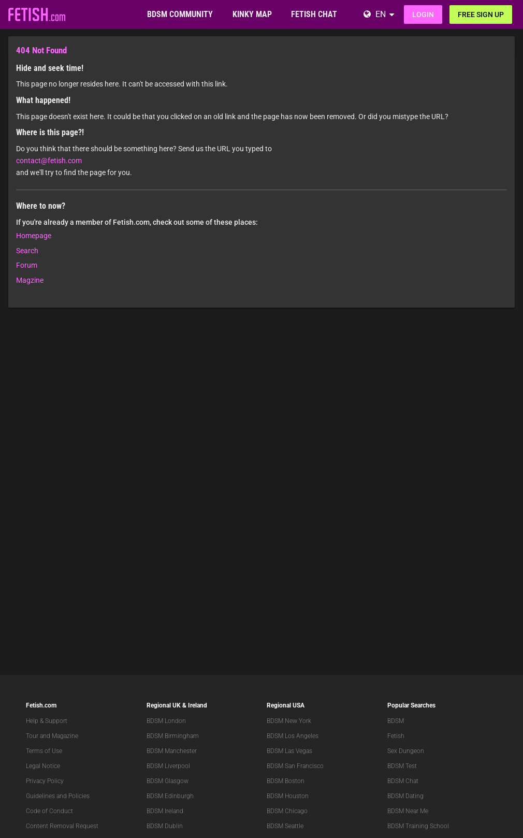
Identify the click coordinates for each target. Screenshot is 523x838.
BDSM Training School (418, 826)
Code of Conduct (49, 811)
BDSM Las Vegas (289, 751)
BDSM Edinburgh (170, 796)
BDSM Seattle (285, 826)
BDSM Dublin (165, 826)
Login (423, 14)
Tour (32, 736)
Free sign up (481, 14)
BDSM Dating (405, 796)
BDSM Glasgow (167, 781)
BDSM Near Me (407, 811)
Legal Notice (43, 766)
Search (27, 251)
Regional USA (285, 705)
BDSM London (166, 721)
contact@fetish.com (49, 160)
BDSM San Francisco (295, 766)
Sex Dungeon (405, 751)
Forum (26, 265)
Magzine (29, 280)
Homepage (33, 236)
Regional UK (164, 705)
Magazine (65, 736)
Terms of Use (44, 751)
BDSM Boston (285, 781)
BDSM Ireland (165, 811)
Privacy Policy (45, 781)
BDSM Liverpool (168, 766)
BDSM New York (289, 721)
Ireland (197, 705)
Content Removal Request (62, 826)
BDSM (395, 721)
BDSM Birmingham (173, 736)
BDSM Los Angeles (292, 736)
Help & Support (46, 721)
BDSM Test (402, 766)
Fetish (395, 736)
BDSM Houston (288, 796)
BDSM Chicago (287, 811)
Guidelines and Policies (58, 796)
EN (380, 14)
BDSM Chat (402, 781)
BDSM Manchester (172, 751)
